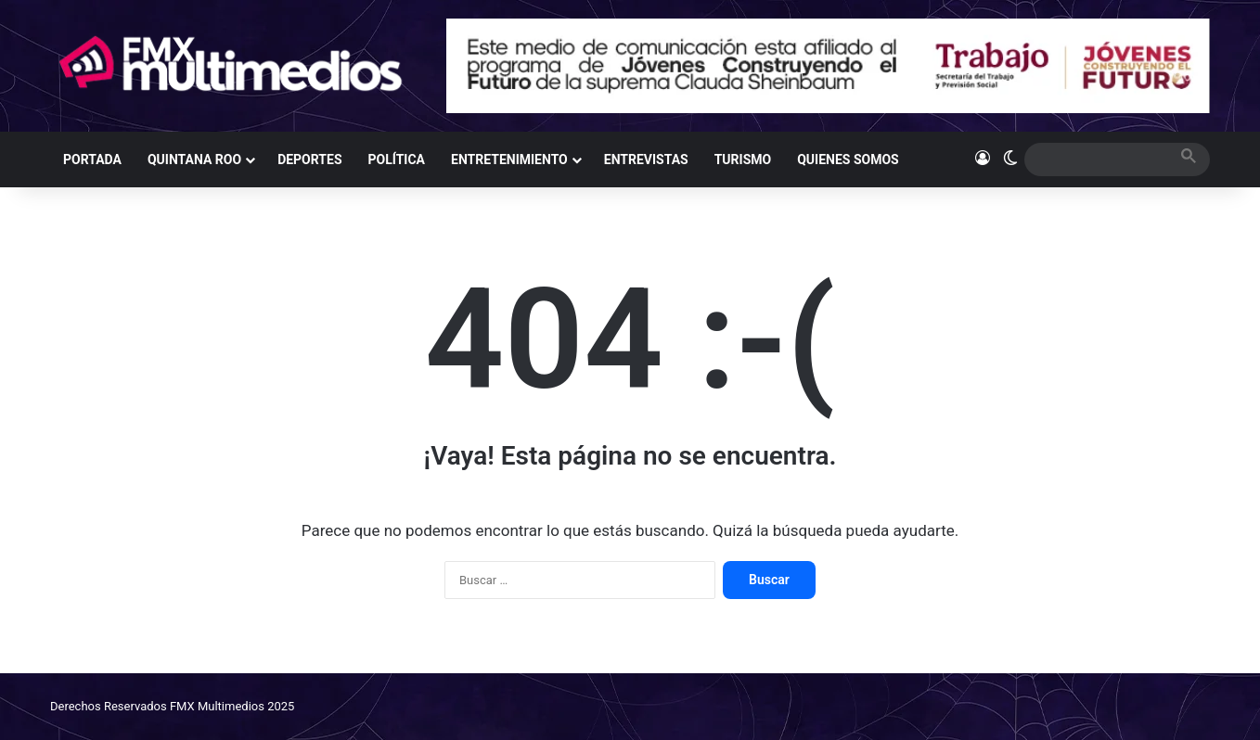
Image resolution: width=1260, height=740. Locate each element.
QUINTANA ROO (194, 159)
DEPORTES (309, 159)
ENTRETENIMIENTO (509, 159)
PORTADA (92, 159)
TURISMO (743, 159)
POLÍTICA (396, 159)
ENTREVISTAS (646, 159)
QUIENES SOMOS (848, 159)
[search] (1100, 159)
